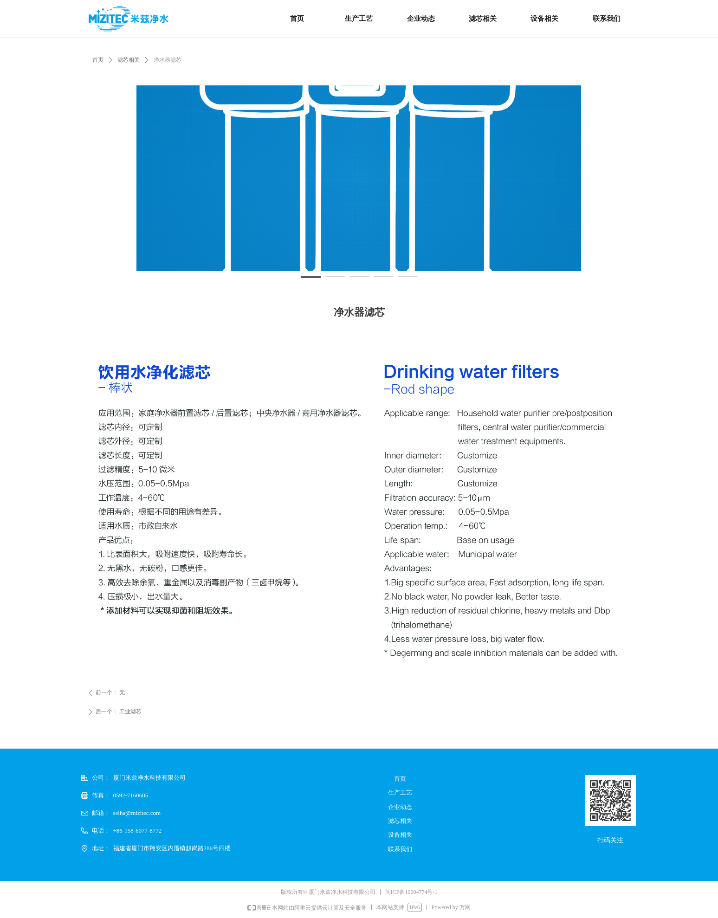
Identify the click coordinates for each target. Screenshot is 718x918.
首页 (97, 60)
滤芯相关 (128, 60)
